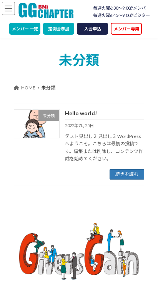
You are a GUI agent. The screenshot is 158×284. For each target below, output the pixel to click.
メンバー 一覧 (25, 28)
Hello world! (81, 113)
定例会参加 (58, 28)
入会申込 (92, 28)
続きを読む (126, 174)
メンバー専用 (126, 28)
